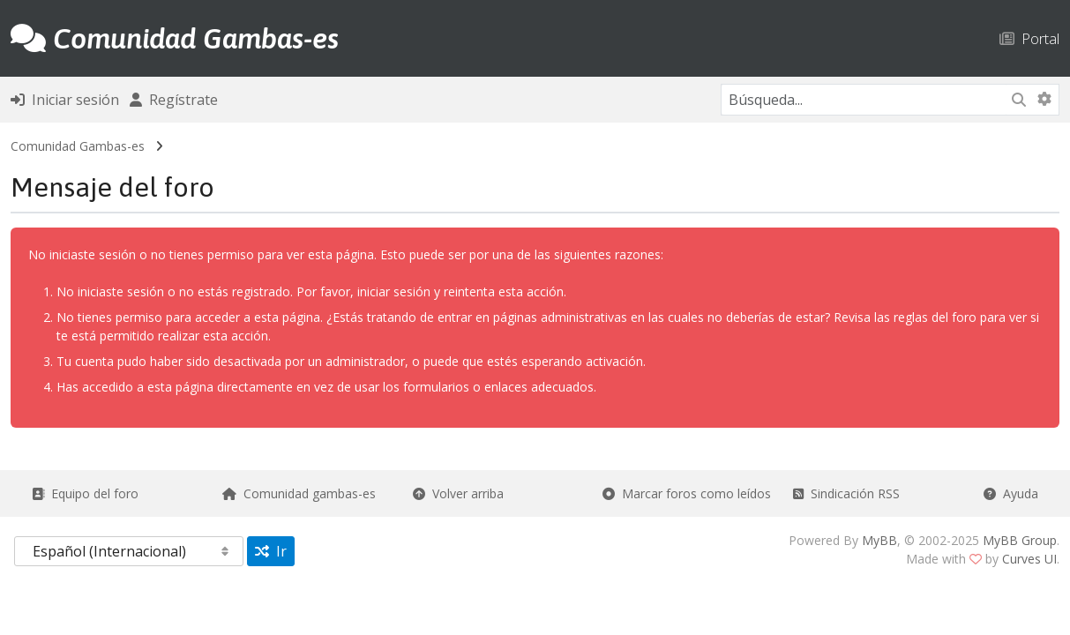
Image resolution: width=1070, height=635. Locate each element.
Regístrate (174, 99)
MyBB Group (1020, 540)
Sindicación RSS (846, 493)
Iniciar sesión (65, 99)
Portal (1029, 38)
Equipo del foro (85, 493)
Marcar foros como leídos (686, 493)
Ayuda (1011, 493)
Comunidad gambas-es (299, 493)
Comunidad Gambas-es (78, 146)
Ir (271, 551)
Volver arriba (458, 493)
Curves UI (1029, 558)
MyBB (879, 540)
